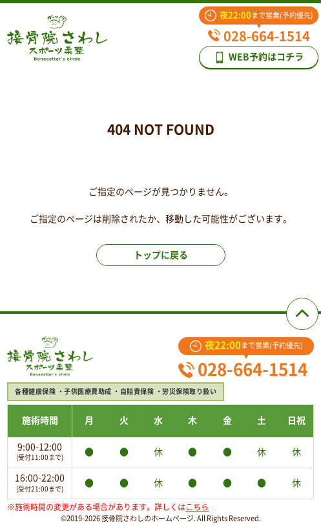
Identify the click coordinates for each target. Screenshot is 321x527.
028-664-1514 (259, 36)
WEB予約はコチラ (259, 57)
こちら (197, 507)
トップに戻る (161, 255)
